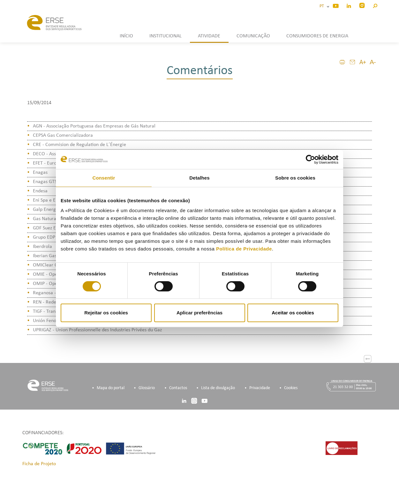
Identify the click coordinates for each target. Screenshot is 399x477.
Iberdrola (42, 246)
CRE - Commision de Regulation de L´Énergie (79, 144)
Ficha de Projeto (39, 463)
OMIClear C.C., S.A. (53, 265)
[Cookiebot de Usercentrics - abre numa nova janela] (310, 159)
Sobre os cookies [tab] (295, 178)
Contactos (178, 388)
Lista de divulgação (218, 388)
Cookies (290, 388)
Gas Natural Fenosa (53, 218)
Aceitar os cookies (293, 312)
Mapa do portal (110, 388)
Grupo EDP (44, 237)
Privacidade (259, 388)
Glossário (147, 388)
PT (323, 6)
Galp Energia (46, 209)
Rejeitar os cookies (106, 312)
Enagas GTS (45, 181)
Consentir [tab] (104, 178)
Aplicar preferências (199, 312)
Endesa (40, 191)
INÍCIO (126, 36)
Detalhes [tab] (199, 178)
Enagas (40, 172)
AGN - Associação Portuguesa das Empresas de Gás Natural (94, 126)
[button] (375, 5)
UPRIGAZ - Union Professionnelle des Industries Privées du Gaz (97, 330)
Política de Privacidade (244, 248)
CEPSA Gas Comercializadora (63, 135)
